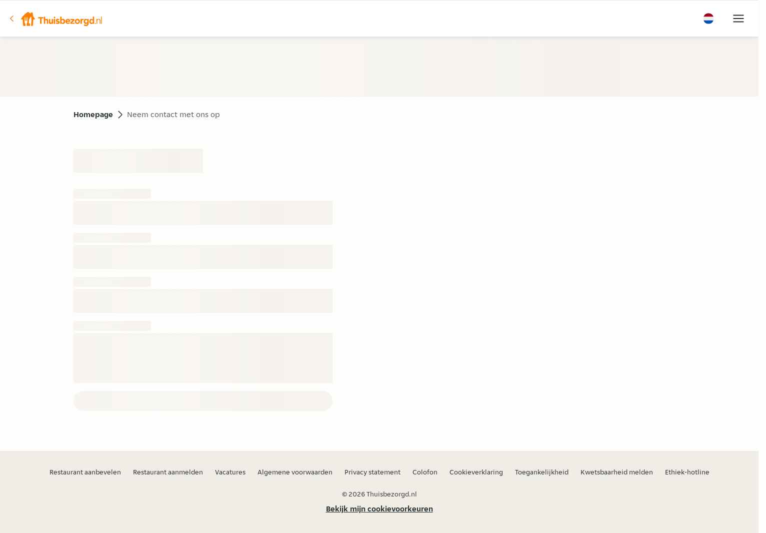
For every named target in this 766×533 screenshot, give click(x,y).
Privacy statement (372, 471)
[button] (55, 19)
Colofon (425, 471)
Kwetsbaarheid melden (616, 471)
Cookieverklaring (476, 471)
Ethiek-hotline (687, 471)
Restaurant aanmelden (168, 471)
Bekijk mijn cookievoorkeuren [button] (379, 508)
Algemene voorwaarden (295, 471)
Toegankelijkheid (541, 471)
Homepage (93, 114)
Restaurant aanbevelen (85, 471)
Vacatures (230, 471)
